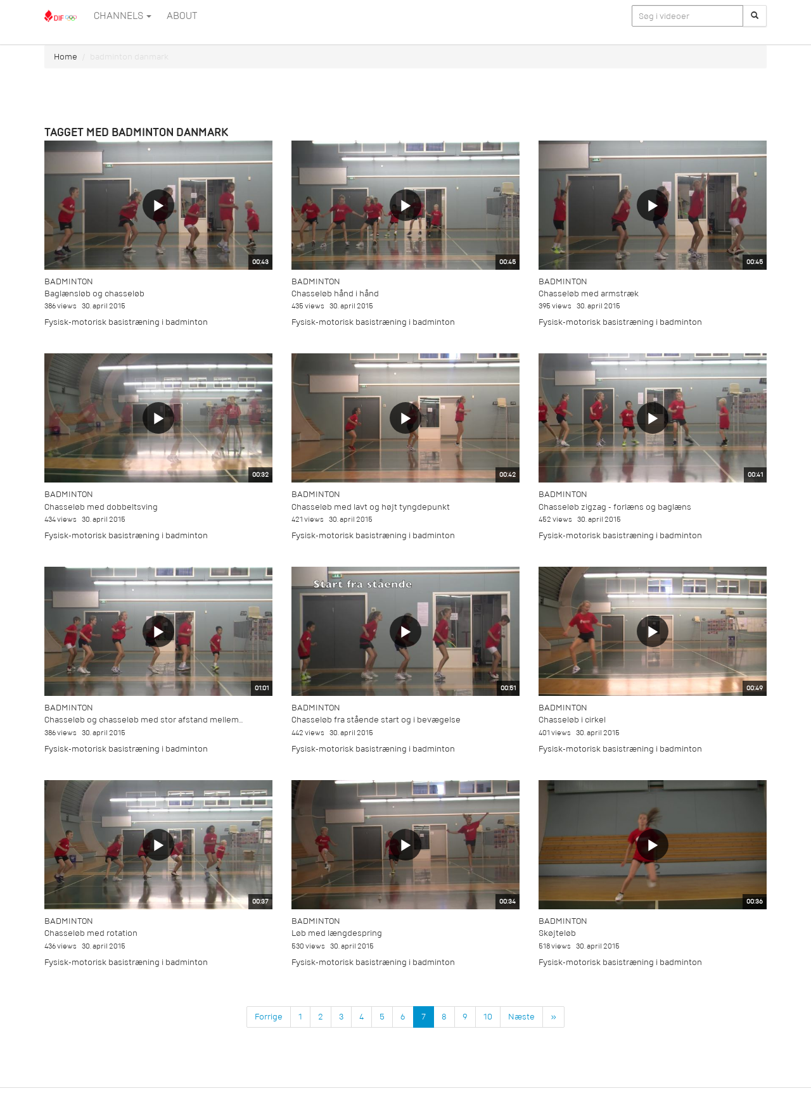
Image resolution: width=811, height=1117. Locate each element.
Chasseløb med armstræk (589, 293)
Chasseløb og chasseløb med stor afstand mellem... (143, 720)
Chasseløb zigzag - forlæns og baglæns (615, 507)
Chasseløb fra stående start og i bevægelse (376, 720)
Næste (521, 1017)
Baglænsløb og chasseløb (94, 293)
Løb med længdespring (336, 933)
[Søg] (755, 16)
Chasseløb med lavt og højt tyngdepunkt (370, 507)
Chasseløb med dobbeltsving (101, 507)
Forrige (269, 1017)
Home (65, 57)
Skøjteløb (557, 933)
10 (487, 1017)
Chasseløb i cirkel (572, 720)
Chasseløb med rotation (90, 933)
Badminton (68, 281)
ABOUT (182, 16)
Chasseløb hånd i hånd (335, 293)
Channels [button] (122, 16)
